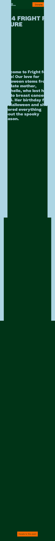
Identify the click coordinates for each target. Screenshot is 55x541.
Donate (39, 5)
